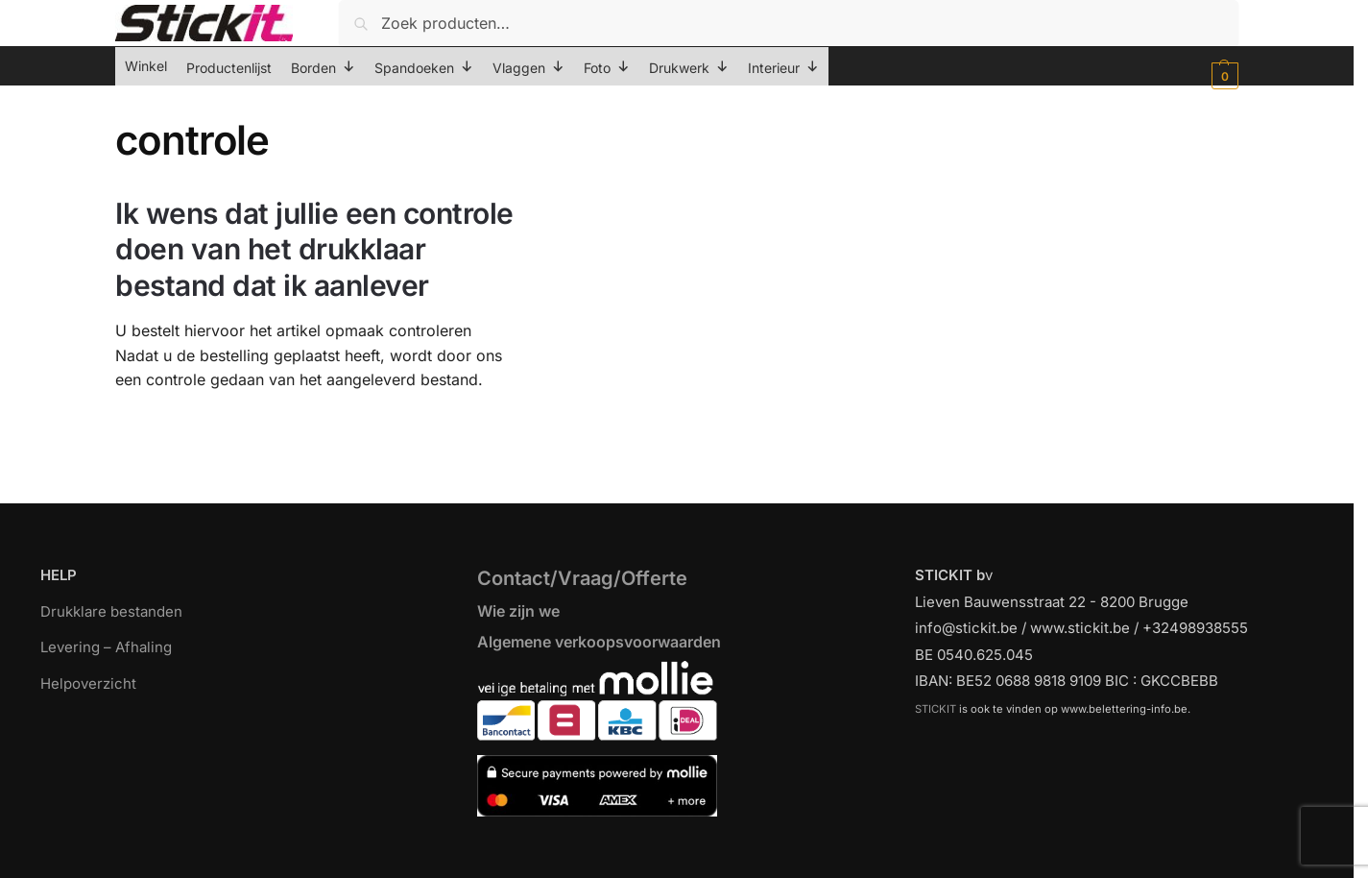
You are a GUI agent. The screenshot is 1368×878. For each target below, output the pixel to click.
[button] (1222, 76)
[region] (684, 832)
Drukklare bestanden (111, 611)
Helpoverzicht (88, 683)
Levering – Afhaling (106, 647)
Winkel (146, 66)
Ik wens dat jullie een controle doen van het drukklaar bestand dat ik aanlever (314, 249)
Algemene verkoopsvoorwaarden (599, 641)
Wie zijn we (518, 611)
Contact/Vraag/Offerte (582, 578)
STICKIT (935, 709)
